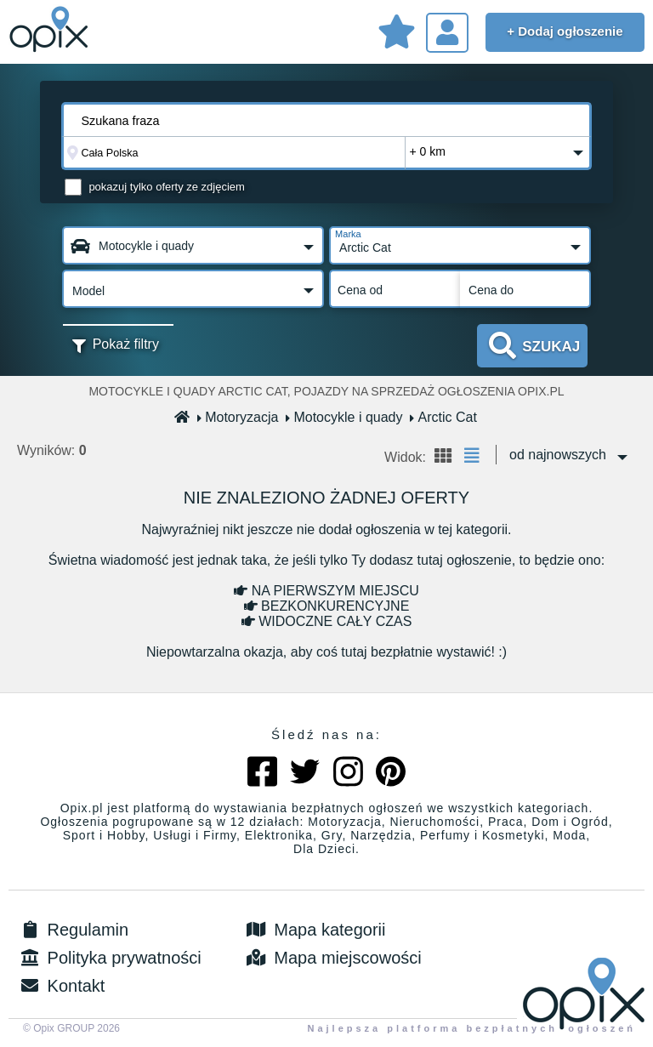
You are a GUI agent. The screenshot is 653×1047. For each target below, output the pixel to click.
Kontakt (61, 985)
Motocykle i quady (344, 417)
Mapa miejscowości (333, 957)
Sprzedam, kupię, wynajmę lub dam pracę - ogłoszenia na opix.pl (51, 29)
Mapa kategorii (315, 929)
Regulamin (72, 929)
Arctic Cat (443, 417)
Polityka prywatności (109, 957)
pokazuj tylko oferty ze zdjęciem (166, 186)
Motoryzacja (238, 417)
